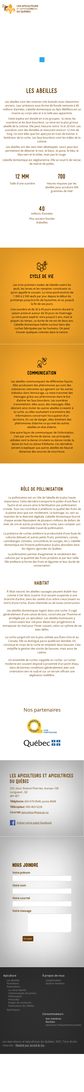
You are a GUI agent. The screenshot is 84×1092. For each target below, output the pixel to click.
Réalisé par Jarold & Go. (30, 1045)
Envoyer (28, 938)
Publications (13, 986)
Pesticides (13, 999)
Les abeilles (13, 980)
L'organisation (53, 980)
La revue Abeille (17, 990)
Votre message (21, 911)
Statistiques (13, 1009)
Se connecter (14, 36)
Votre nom (19, 885)
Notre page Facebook (20, 27)
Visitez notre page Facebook (34, 823)
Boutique (11, 17)
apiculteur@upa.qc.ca (34, 812)
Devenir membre (55, 983)
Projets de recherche (19, 1002)
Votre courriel (21, 898)
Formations (13, 983)
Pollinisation (15, 996)
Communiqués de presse (22, 993)
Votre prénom (21, 872)
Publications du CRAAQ (21, 1005)
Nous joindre (55, 27)
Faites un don (38, 17)
